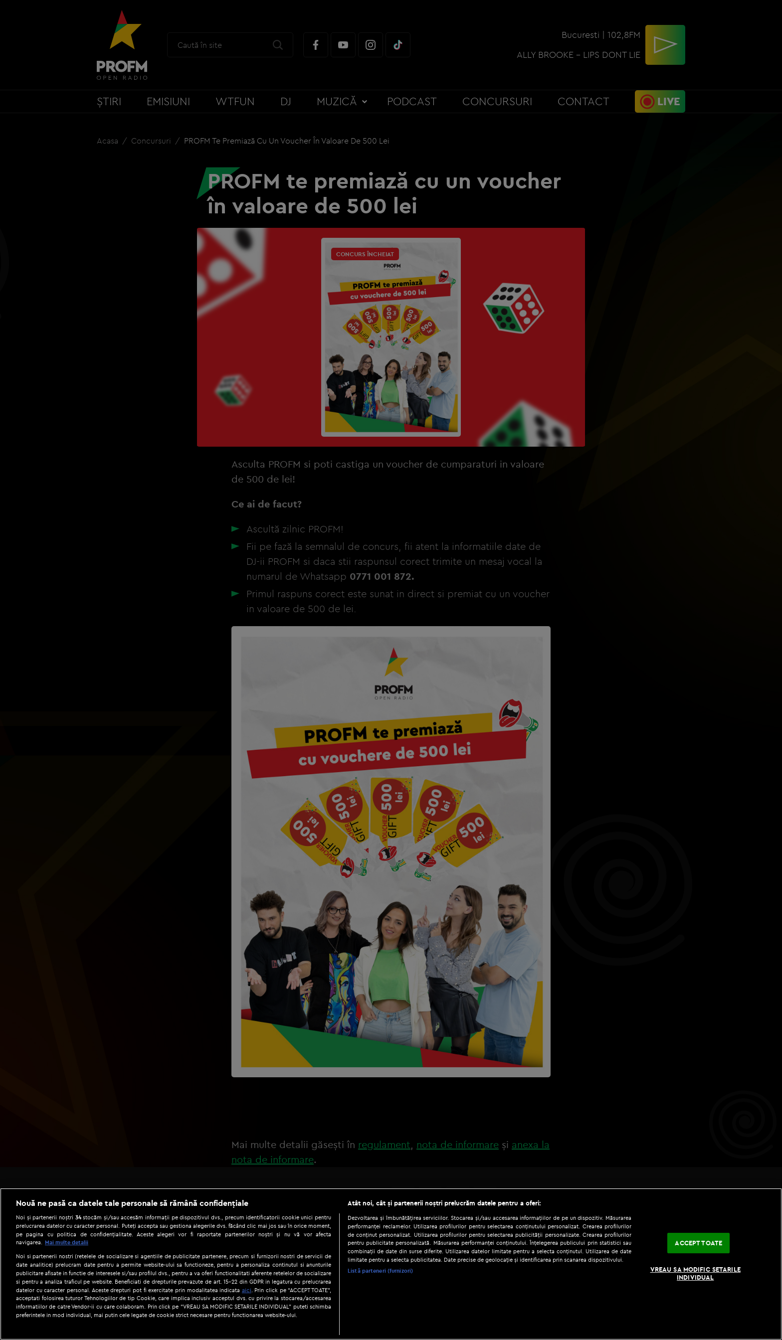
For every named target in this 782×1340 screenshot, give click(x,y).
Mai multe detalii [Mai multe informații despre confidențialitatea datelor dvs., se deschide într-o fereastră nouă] (66, 1242)
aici (246, 1290)
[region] (391, 1264)
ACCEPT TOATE (698, 1243)
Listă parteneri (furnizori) (380, 1270)
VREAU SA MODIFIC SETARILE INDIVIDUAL (695, 1273)
